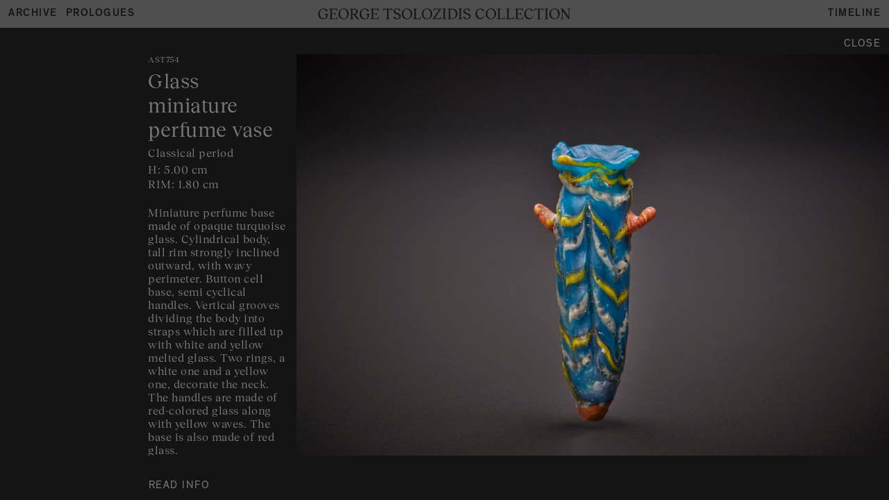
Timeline (854, 14)
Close (862, 45)
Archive (33, 14)
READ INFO (179, 486)
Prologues (100, 14)
